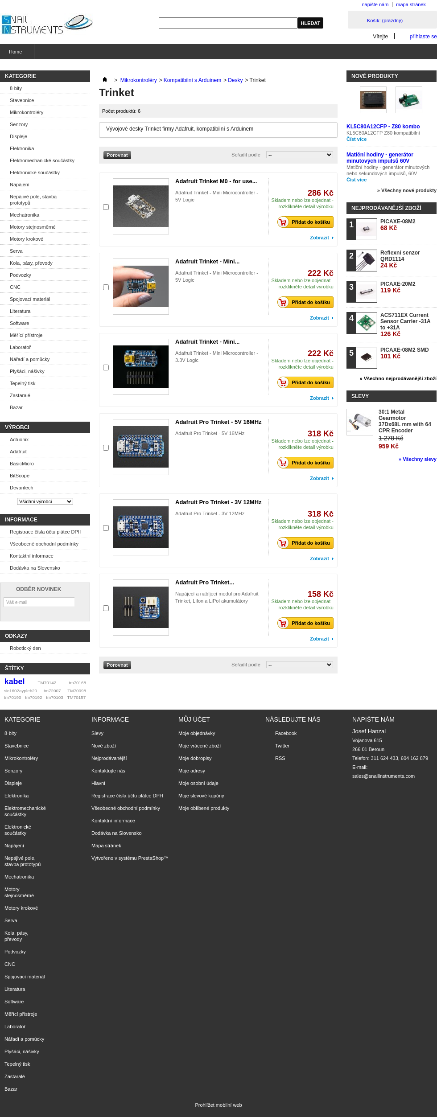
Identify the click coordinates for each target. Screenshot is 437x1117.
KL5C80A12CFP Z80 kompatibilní (383, 133)
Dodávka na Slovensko (35, 568)
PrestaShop (151, 858)
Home (14, 54)
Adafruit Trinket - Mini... (207, 261)
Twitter (282, 745)
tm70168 (77, 682)
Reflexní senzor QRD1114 (400, 259)
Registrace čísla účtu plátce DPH (46, 531)
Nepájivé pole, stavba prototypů (33, 199)
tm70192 (33, 697)
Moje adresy (191, 770)
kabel (14, 681)
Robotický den (25, 648)
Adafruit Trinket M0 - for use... (216, 181)
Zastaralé (20, 395)
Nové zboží (103, 745)
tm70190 (12, 697)
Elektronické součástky (35, 172)
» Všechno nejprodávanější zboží (398, 378)
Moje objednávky (196, 733)
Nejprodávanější (109, 758)
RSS (280, 758)
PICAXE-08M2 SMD (404, 353)
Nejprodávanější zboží (386, 208)
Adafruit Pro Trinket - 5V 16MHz (218, 422)
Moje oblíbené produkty (203, 808)
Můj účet (194, 719)
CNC (15, 287)
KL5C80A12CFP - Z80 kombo (383, 126)
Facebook (286, 733)
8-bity (16, 88)
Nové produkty (374, 76)
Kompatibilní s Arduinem (192, 80)
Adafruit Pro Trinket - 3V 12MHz (218, 502)
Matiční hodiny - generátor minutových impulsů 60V (379, 158)
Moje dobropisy (195, 758)
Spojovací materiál (30, 299)
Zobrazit (319, 237)
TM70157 (76, 697)
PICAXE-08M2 (398, 224)
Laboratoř (20, 347)
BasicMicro (22, 463)
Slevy (360, 396)
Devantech (21, 487)
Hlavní (98, 783)
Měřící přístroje (26, 335)
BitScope (19, 475)
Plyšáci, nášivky (27, 371)
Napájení (19, 184)
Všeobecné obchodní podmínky (44, 543)
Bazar (16, 407)
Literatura (20, 311)
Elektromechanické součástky (42, 160)
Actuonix (19, 439)
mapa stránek (411, 4)
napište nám (375, 4)
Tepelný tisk (22, 383)
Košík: (385, 20)
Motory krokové (26, 239)
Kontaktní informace (32, 555)
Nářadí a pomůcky (29, 359)
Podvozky (20, 275)
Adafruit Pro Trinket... (204, 582)
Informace (21, 520)
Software (19, 323)
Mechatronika (24, 215)
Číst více (356, 139)
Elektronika (22, 148)
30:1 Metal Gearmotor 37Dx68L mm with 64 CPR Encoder (405, 421)
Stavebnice (22, 100)
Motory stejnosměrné (33, 227)
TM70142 (47, 682)
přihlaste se (423, 36)
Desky (235, 80)
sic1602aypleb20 (20, 690)
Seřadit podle (245, 154)
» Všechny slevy (418, 459)
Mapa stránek (106, 845)
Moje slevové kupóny (201, 795)
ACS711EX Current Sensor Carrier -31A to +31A (405, 324)
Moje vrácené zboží (199, 745)
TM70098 (76, 690)
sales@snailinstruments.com (383, 776)
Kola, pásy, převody (31, 263)
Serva (16, 251)
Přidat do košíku (306, 222)
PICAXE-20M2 (398, 287)
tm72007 (52, 690)
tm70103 (54, 697)
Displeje (18, 136)
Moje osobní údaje (198, 783)
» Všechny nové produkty (407, 190)
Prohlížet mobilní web (218, 1105)
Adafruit (18, 451)
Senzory (19, 124)
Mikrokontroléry (26, 112)
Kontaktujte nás (108, 770)
